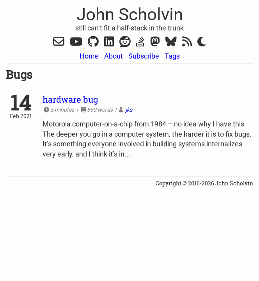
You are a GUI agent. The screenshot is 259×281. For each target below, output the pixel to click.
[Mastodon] (155, 43)
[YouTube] (76, 43)
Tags (172, 56)
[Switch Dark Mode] (201, 42)
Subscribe (143, 56)
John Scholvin (129, 14)
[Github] (93, 43)
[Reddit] (125, 43)
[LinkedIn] (109, 43)
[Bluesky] (171, 43)
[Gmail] (58, 43)
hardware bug (70, 99)
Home (89, 56)
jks (129, 110)
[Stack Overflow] (140, 43)
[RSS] (187, 43)
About (113, 56)
